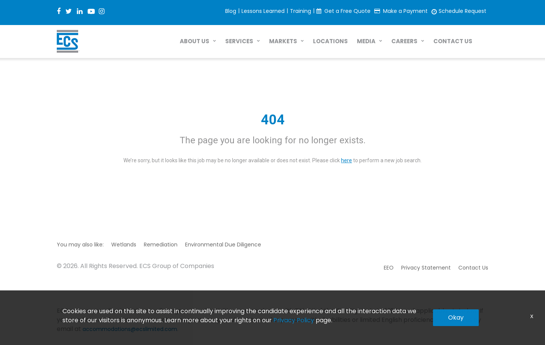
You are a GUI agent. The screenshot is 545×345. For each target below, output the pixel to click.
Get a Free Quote (347, 11)
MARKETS (283, 41)
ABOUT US (194, 41)
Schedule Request (462, 11)
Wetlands (123, 244)
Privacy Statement (426, 267)
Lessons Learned (263, 11)
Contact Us (473, 267)
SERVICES (239, 41)
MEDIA (366, 41)
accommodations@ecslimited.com (130, 329)
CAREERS (404, 41)
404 (273, 120)
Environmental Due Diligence (223, 244)
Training (300, 11)
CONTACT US (452, 41)
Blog (230, 11)
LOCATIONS (330, 41)
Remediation (161, 244)
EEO (389, 267)
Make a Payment (405, 11)
